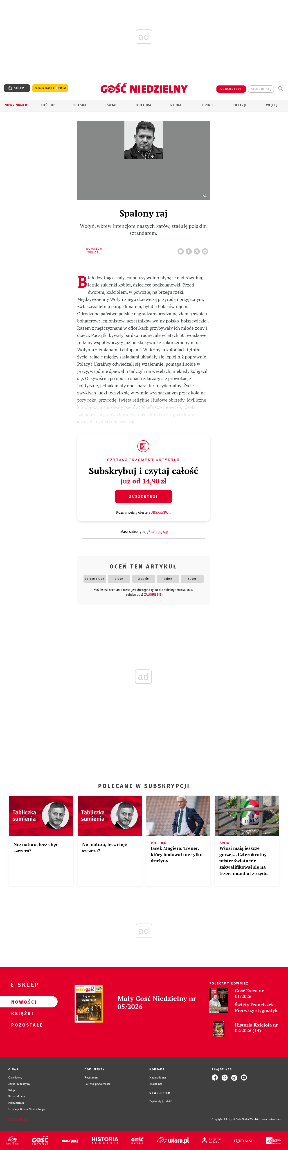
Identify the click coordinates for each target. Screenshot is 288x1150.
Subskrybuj (143, 496)
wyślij (206, 250)
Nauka (176, 105)
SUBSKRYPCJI (159, 512)
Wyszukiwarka (280, 88)
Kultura (143, 105)
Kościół (48, 105)
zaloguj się (261, 89)
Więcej (271, 105)
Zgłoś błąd (18, 1119)
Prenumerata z (50, 88)
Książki (21, 1013)
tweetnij (198, 250)
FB (190, 250)
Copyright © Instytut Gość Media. (231, 1119)
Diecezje (239, 105)
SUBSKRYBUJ (231, 89)
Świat (112, 105)
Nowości (21, 1001)
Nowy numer (16, 105)
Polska (79, 105)
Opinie (208, 105)
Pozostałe (21, 1024)
